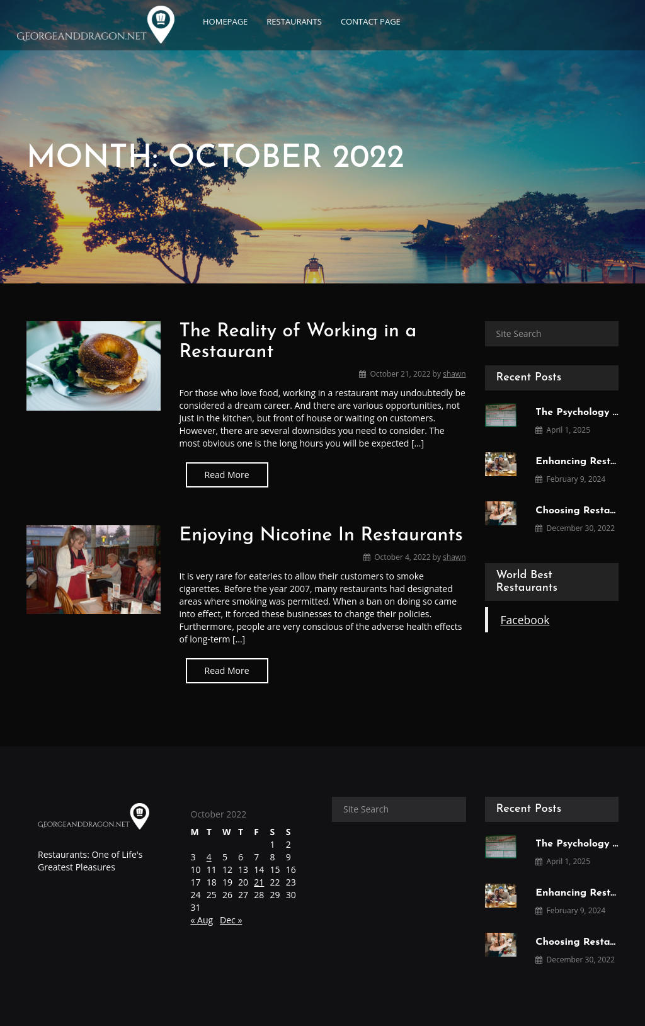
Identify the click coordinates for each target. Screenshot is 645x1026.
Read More (227, 475)
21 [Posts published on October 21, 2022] (259, 882)
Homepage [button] (225, 21)
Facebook (525, 619)
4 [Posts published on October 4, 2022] (209, 857)
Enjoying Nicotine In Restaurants (321, 535)
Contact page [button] (371, 21)
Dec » (231, 920)
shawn (454, 373)
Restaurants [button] (294, 21)
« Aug (202, 920)
